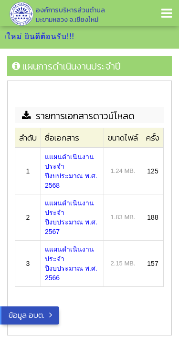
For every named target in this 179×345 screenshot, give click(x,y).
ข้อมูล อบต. (26, 315)
